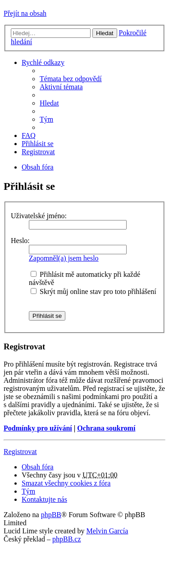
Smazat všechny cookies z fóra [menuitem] (66, 483)
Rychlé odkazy (43, 62)
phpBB (51, 514)
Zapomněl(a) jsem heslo (64, 258)
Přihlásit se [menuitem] (38, 143)
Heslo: (20, 240)
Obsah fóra (38, 467)
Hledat (105, 33)
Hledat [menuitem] (49, 103)
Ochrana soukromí (106, 428)
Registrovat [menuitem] (38, 152)
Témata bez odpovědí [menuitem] (71, 79)
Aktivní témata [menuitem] (61, 87)
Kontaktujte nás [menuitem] (44, 499)
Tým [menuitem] (46, 119)
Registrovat (20, 451)
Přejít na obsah (25, 13)
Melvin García (107, 531)
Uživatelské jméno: (39, 216)
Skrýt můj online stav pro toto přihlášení (93, 291)
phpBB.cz (66, 539)
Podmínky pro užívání (38, 428)
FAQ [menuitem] (29, 135)
